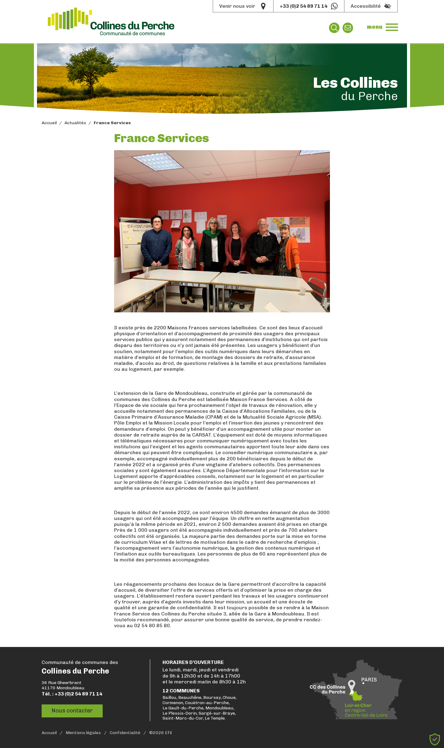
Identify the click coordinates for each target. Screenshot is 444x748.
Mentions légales (83, 732)
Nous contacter (72, 710)
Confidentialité (125, 732)
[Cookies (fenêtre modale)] (435, 739)
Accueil (49, 122)
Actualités (75, 122)
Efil (168, 732)
